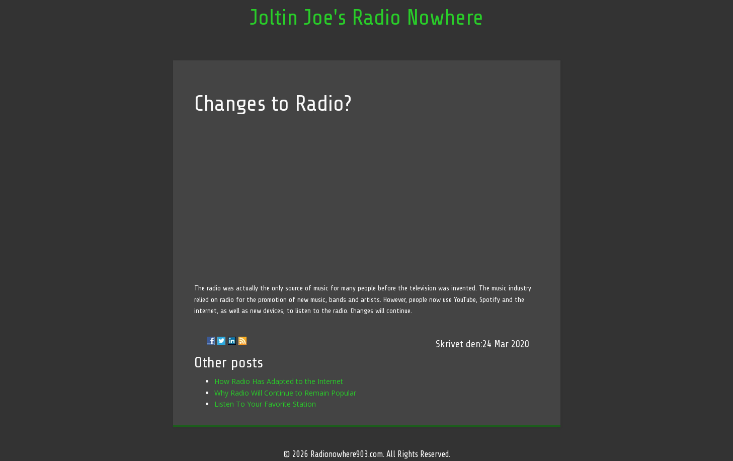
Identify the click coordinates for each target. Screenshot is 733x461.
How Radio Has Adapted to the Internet (278, 381)
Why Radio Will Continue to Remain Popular (285, 393)
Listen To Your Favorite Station (265, 404)
